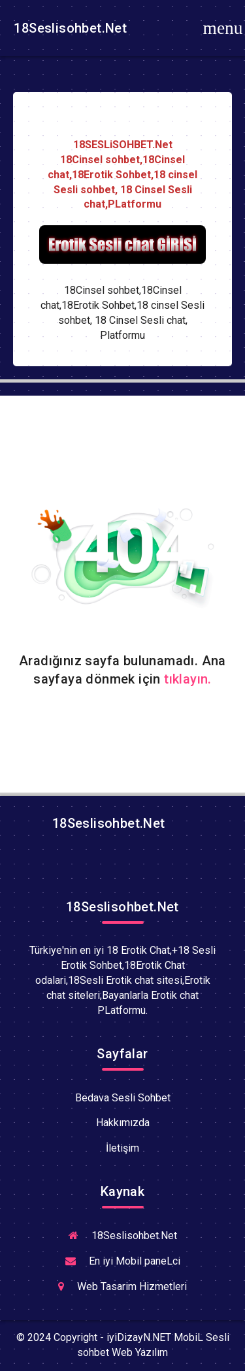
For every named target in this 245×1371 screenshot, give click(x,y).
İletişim (122, 1148)
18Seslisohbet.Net (68, 28)
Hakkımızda (123, 1122)
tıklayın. (188, 679)
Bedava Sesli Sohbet (123, 1098)
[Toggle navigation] (223, 28)
